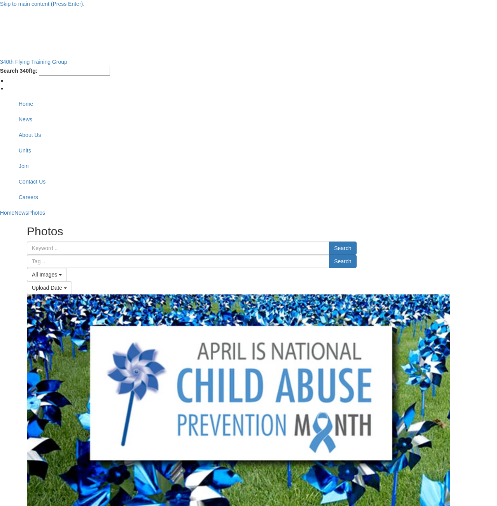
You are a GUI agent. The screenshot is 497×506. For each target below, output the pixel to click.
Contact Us (32, 182)
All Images (47, 274)
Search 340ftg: (18, 71)
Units (25, 150)
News (25, 119)
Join (24, 166)
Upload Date (49, 288)
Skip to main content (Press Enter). (42, 4)
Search (342, 248)
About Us (30, 135)
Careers (28, 197)
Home (26, 104)
